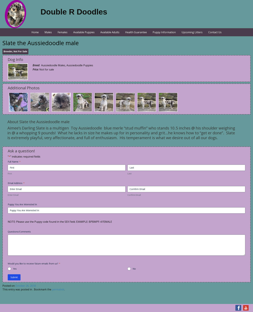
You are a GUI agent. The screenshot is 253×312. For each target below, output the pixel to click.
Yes (15, 268)
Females (62, 32)
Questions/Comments (19, 231)
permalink (58, 289)
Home (35, 32)
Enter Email (13, 194)
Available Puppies (84, 32)
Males (48, 32)
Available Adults (109, 32)
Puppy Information (164, 32)
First (10, 173)
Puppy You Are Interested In (22, 204)
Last (129, 173)
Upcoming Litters (192, 32)
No (134, 268)
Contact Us (215, 32)
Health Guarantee (136, 32)
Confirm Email (134, 194)
